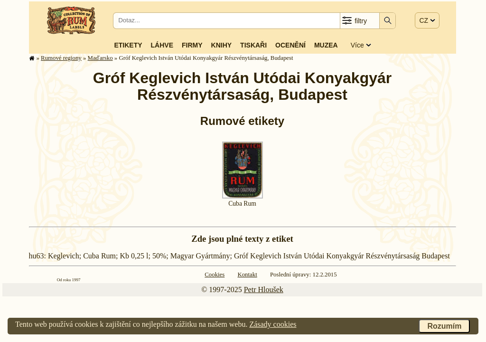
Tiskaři (253, 45)
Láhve (162, 45)
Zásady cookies (272, 324)
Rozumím (444, 326)
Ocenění (290, 45)
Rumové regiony (61, 58)
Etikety (128, 45)
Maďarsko (100, 58)
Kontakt (247, 274)
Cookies (214, 274)
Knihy (221, 45)
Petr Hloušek (263, 289)
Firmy (192, 45)
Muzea (326, 45)
